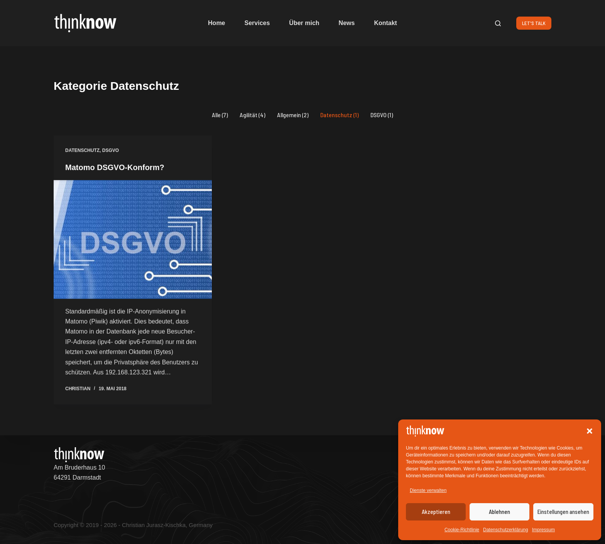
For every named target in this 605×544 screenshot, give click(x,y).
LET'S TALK (534, 23)
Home (216, 23)
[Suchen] (498, 23)
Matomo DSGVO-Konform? (114, 167)
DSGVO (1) (381, 114)
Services (257, 23)
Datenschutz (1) (339, 114)
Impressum (543, 529)
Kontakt (385, 23)
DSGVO (110, 150)
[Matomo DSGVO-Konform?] (133, 239)
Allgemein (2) (293, 114)
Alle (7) (220, 114)
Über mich (304, 23)
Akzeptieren (436, 511)
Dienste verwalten (428, 490)
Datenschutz (82, 150)
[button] (589, 431)
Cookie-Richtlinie (461, 529)
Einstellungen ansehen (563, 511)
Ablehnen (499, 511)
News (347, 23)
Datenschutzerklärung (505, 529)
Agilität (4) (252, 114)
